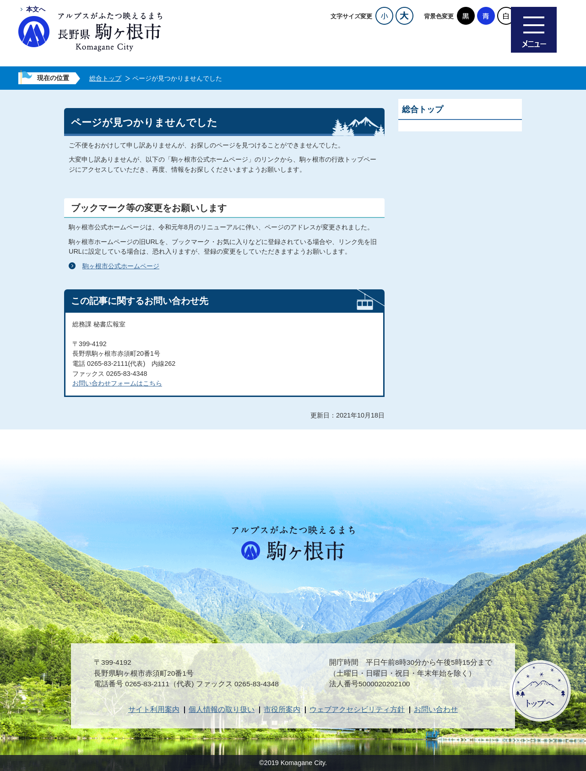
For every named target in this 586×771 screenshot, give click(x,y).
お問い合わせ (436, 709)
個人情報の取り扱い (222, 709)
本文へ (35, 9)
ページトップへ (540, 691)
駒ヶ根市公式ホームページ (120, 266)
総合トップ (105, 78)
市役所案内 (282, 709)
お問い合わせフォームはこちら (117, 383)
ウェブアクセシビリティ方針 (357, 709)
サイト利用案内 (153, 709)
